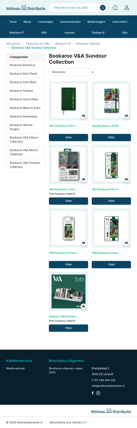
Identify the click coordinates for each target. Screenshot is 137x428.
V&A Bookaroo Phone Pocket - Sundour (74, 253)
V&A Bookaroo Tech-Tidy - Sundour (72, 189)
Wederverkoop (15, 368)
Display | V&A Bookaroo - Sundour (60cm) (76, 316)
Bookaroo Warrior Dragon (21, 127)
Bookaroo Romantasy (23, 116)
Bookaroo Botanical (22, 65)
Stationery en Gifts (38, 43)
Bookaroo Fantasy (21, 90)
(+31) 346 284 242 (103, 380)
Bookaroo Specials (88, 43)
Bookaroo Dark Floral (23, 73)
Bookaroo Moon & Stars (25, 108)
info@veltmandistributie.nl (108, 385)
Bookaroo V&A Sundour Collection (25, 165)
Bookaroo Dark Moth (23, 82)
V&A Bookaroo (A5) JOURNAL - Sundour (75, 125)
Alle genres (13, 43)
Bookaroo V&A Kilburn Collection (24, 139)
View (68, 137)
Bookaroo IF (63, 43)
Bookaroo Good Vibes (24, 99)
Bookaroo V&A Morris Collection (24, 152)
